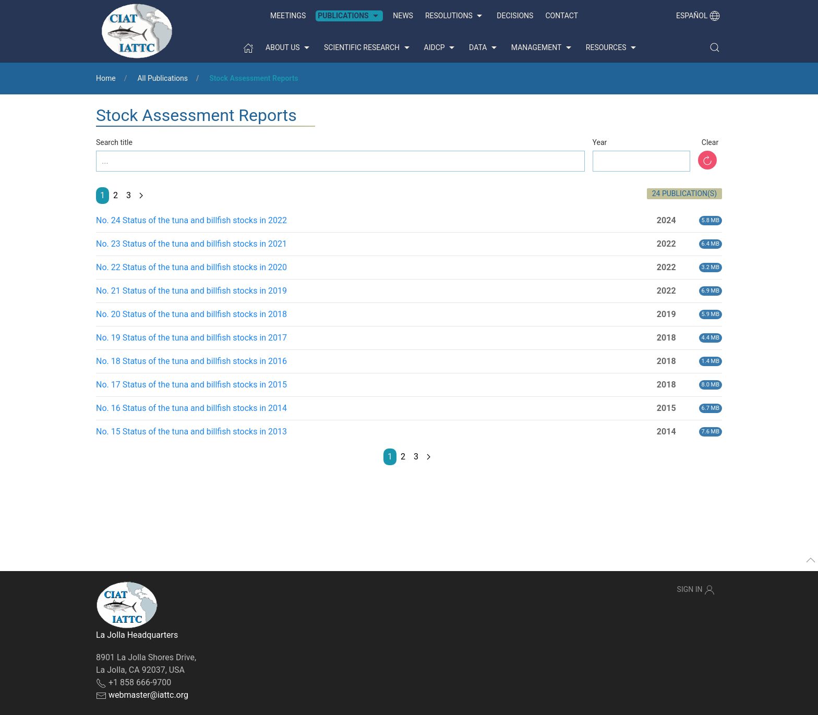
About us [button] (289, 48)
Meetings (288, 15)
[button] (714, 47)
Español (698, 15)
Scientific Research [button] (368, 48)
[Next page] (141, 195)
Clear (710, 142)
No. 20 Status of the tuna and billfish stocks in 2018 (191, 314)
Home (106, 78)
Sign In (696, 590)
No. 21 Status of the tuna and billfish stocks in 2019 (191, 291)
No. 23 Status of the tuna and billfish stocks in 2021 (191, 244)
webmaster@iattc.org (148, 695)
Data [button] (484, 48)
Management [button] (542, 48)
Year (600, 142)
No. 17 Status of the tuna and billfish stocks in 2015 (191, 385)
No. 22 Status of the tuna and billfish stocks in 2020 (191, 267)
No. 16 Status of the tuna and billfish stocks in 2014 (191, 408)
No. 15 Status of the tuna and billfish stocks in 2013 (191, 432)
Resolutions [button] (455, 16)
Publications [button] (349, 16)
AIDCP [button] (441, 48)
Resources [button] (612, 48)
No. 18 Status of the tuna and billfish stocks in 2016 (191, 361)
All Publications (162, 78)
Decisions (515, 15)
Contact (561, 15)
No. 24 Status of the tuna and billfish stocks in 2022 (191, 220)
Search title (114, 142)
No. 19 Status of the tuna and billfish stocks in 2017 (191, 338)
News (403, 15)
